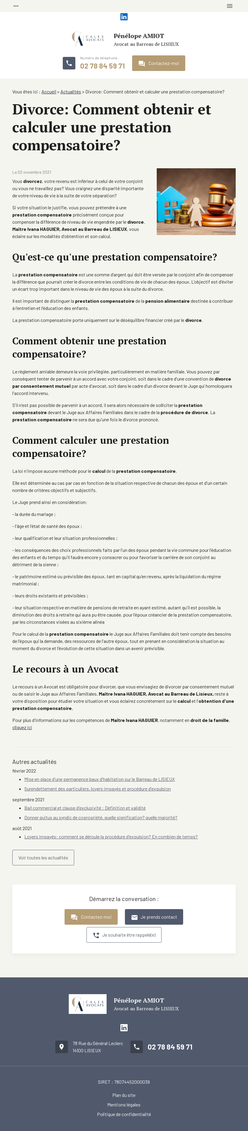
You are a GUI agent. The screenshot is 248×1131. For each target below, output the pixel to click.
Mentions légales (124, 1104)
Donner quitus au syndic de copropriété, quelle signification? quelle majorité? (100, 817)
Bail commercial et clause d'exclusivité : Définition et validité (85, 808)
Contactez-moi (158, 63)
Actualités (70, 91)
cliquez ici (22, 727)
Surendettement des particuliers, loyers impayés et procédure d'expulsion (97, 788)
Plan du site (123, 1095)
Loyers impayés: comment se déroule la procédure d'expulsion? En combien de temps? (111, 836)
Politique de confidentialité (124, 1114)
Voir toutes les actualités (43, 857)
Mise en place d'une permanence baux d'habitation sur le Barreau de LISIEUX (99, 779)
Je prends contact (154, 917)
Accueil (48, 91)
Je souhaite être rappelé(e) (124, 935)
